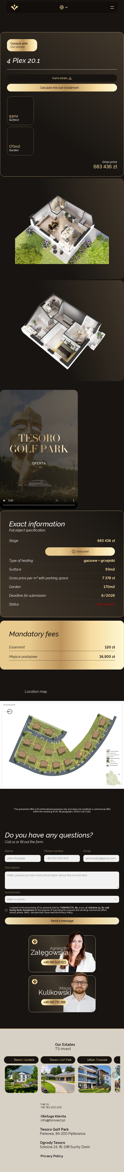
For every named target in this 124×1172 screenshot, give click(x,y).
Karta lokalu (62, 78)
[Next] (114, 1074)
